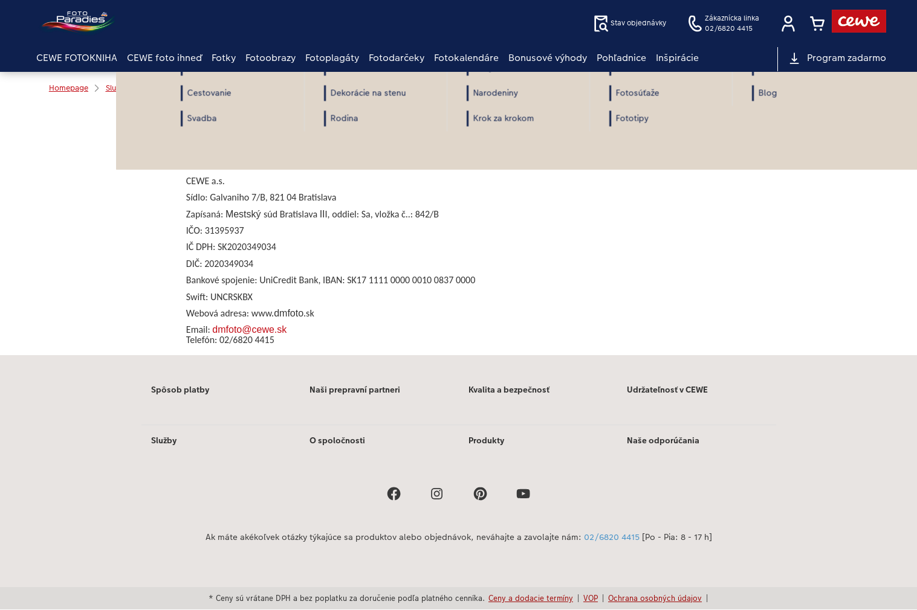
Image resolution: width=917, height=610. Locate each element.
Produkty (486, 440)
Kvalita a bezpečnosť (508, 390)
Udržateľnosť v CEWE (667, 390)
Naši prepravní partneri (354, 390)
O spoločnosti (337, 440)
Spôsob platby (180, 390)
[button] (788, 23)
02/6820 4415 (612, 537)
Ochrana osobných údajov (655, 598)
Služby (164, 440)
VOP (590, 598)
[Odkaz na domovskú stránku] (154, 23)
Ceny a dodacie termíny (530, 598)
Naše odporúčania (663, 440)
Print (207, 127)
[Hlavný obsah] (458, 229)
